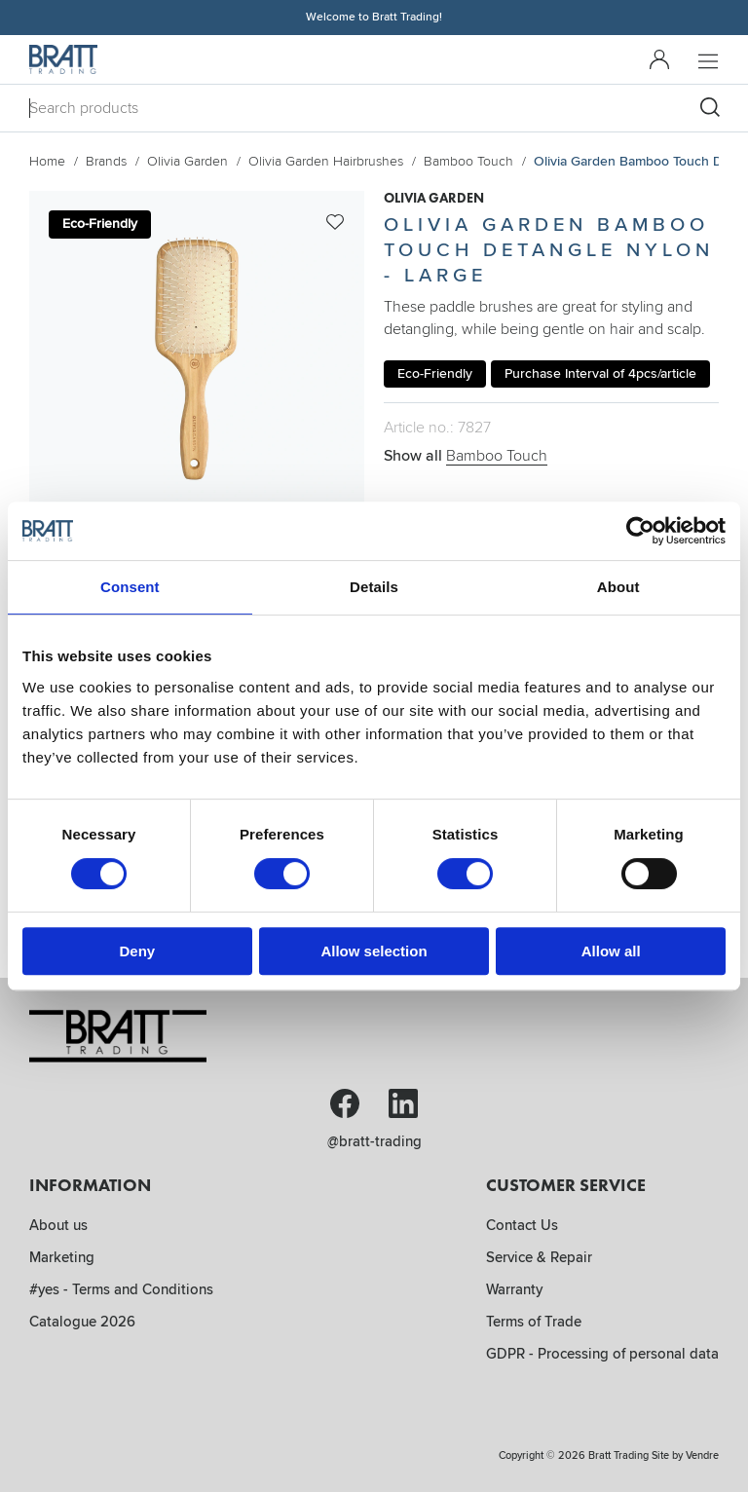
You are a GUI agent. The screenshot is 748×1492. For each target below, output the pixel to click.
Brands (106, 161)
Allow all (611, 951)
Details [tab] (374, 586)
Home (47, 161)
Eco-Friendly (434, 373)
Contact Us (522, 1225)
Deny (137, 951)
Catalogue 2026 (82, 1321)
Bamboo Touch (468, 161)
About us (58, 1225)
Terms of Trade (533, 1321)
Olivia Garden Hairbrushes (325, 161)
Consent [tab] (130, 586)
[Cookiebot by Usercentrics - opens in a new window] (640, 530)
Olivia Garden (187, 161)
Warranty (514, 1289)
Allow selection (373, 951)
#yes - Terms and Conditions (121, 1289)
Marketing (61, 1257)
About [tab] (618, 586)
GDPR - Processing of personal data (602, 1353)
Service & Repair (539, 1257)
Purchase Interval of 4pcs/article (600, 373)
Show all (465, 456)
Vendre (702, 1455)
